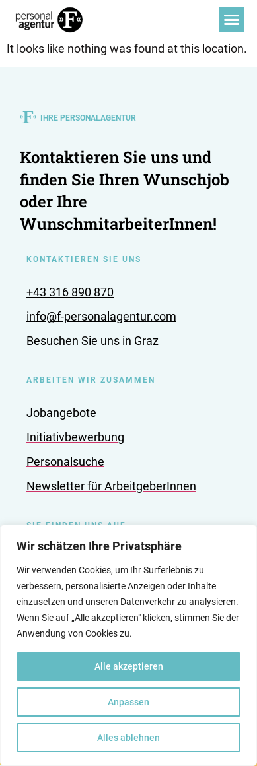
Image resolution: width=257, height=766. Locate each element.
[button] (231, 19)
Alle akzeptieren (128, 666)
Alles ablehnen (128, 737)
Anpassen (128, 702)
